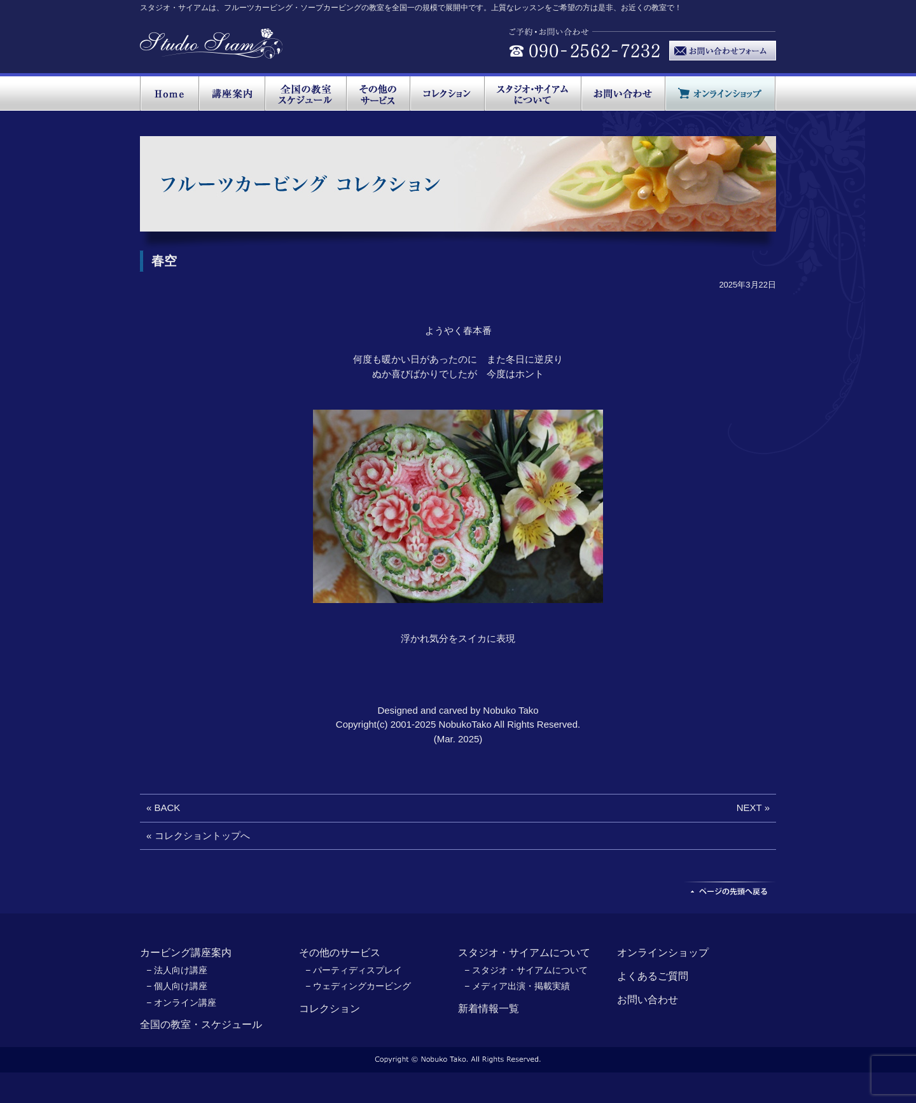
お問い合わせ (647, 999)
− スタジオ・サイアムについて (526, 970)
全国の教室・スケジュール (201, 1024)
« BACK (163, 807)
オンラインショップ (663, 952)
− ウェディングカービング (358, 986)
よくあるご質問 (652, 976)
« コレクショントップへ (198, 835)
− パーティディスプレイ (353, 970)
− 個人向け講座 (176, 986)
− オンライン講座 (181, 1002)
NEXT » (753, 807)
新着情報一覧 (488, 1008)
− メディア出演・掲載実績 (517, 986)
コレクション (329, 1008)
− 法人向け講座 (176, 970)
